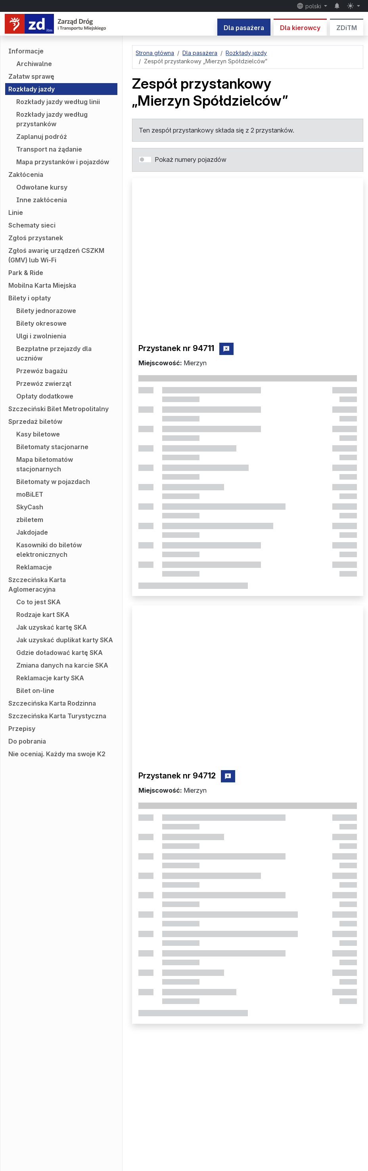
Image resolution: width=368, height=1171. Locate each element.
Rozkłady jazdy (31, 89)
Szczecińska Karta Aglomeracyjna (37, 584)
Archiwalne (34, 64)
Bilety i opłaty (29, 298)
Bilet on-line (35, 691)
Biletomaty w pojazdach (53, 482)
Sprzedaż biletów (35, 421)
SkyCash (29, 507)
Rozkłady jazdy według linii (58, 102)
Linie (15, 212)
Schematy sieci (32, 225)
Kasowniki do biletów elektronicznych (49, 549)
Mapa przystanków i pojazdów (62, 162)
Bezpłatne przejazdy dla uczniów (54, 353)
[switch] (145, 159)
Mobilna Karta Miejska (42, 285)
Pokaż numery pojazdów (190, 159)
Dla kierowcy (300, 28)
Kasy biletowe (38, 434)
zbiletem (29, 520)
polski (310, 5)
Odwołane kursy (41, 187)
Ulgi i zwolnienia (41, 336)
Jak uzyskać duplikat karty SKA (64, 640)
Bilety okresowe (41, 323)
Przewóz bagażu (41, 371)
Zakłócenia (25, 174)
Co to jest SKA (38, 602)
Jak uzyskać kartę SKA (51, 627)
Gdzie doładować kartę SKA (59, 653)
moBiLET (29, 494)
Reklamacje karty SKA (50, 678)
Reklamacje (34, 567)
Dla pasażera (244, 28)
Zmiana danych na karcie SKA (62, 665)
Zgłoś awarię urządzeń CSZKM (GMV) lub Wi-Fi (56, 255)
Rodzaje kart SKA (42, 615)
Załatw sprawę (31, 76)
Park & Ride (25, 273)
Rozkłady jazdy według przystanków (52, 119)
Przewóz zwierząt (43, 383)
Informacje (26, 51)
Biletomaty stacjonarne (52, 447)
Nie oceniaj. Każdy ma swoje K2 (56, 754)
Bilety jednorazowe (46, 311)
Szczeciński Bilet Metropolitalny (58, 409)
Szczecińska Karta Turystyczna (57, 716)
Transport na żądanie (49, 149)
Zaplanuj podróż (41, 136)
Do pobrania (27, 741)
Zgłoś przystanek (35, 238)
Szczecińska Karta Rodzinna (52, 703)
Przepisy (21, 729)
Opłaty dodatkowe (44, 396)
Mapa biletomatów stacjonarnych (44, 464)
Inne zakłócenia (41, 200)
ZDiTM (346, 28)
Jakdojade (32, 532)
